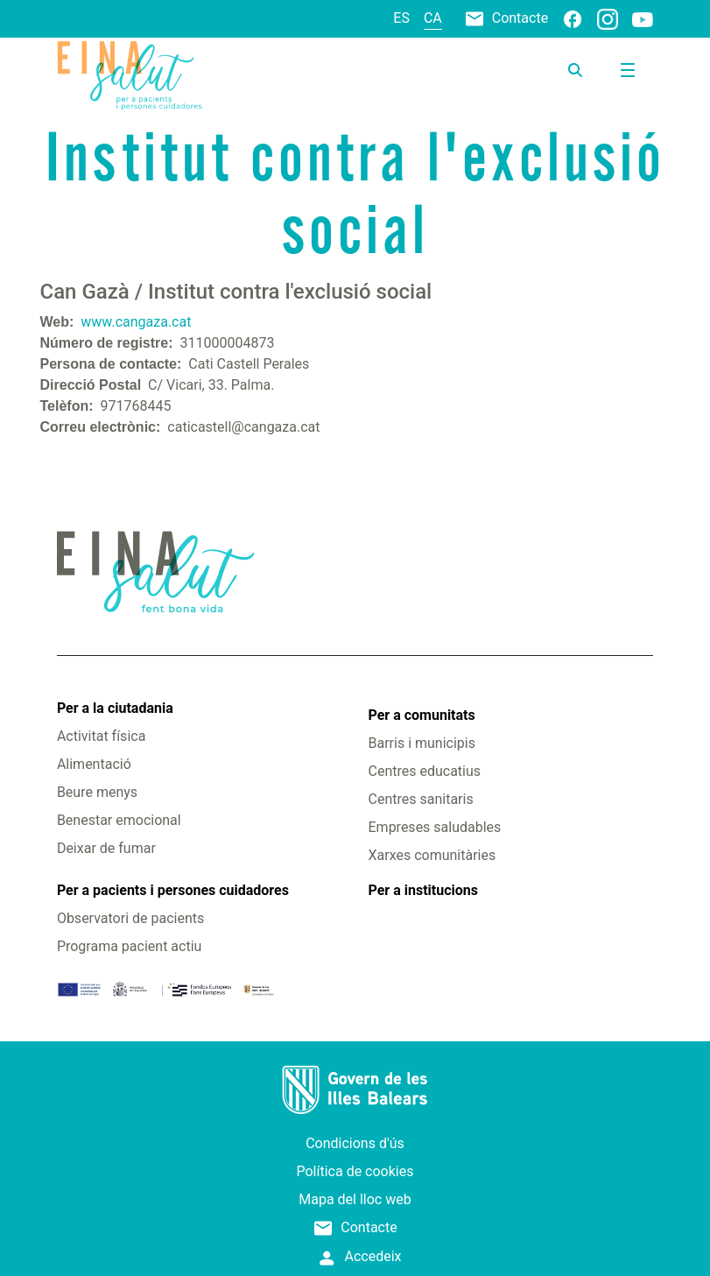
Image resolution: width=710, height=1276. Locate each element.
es (401, 18)
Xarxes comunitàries (432, 855)
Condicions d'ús (355, 1143)
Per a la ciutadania (115, 708)
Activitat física (101, 736)
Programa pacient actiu (129, 946)
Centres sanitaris (421, 799)
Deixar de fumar (106, 848)
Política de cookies (355, 1171)
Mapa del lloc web (355, 1199)
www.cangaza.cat (136, 322)
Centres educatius (425, 771)
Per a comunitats (422, 715)
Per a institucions (423, 890)
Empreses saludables (435, 827)
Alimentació (94, 764)
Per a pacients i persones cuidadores (173, 890)
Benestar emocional (119, 820)
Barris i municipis (422, 743)
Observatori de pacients (130, 918)
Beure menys (97, 792)
